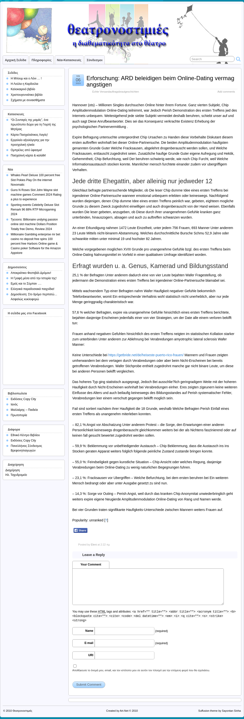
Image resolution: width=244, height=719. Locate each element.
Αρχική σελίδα (15, 60)
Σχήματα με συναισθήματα (28, 100)
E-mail (88, 643)
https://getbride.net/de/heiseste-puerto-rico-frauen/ (146, 355)
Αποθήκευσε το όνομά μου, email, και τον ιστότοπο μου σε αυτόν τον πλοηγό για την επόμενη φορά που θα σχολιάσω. (141, 670)
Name (89, 631)
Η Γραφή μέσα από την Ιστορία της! (33, 278)
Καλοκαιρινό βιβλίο (23, 89)
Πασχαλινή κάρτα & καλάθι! (28, 155)
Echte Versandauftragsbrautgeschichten (115, 91)
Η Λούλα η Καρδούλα (24, 84)
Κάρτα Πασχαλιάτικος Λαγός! (29, 134)
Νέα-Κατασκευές (69, 60)
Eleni (94, 544)
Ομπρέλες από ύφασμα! (26, 150)
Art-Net (124, 710)
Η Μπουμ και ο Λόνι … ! (26, 78)
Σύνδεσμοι (95, 60)
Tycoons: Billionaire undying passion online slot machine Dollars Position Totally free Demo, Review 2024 (34, 224)
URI (90, 655)
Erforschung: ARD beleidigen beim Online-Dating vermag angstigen (160, 81)
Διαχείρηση (12, 470)
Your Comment (90, 564)
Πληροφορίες (42, 60)
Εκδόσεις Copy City (23, 399)
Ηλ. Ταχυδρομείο (16, 475)
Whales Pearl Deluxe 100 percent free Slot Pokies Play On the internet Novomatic (35, 179)
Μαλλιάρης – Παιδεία (24, 410)
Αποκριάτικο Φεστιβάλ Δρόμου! (31, 273)
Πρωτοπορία (19, 415)
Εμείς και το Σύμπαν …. (26, 283)
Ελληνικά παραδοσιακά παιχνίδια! (32, 289)
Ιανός (14, 404)
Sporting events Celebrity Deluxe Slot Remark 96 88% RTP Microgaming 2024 (35, 209)
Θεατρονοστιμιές (22, 710)
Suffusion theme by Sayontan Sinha (219, 710)
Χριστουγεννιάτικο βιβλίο (27, 94)
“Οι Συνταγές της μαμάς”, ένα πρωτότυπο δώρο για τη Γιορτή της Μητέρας (33, 124)
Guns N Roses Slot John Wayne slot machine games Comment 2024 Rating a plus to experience (36, 194)
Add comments (226, 91)
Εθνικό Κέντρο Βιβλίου (25, 435)
